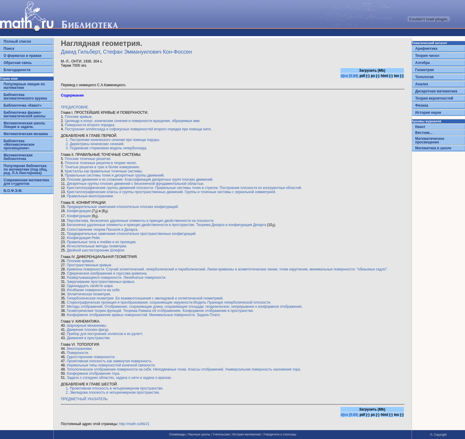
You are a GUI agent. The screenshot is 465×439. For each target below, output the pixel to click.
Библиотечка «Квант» (23, 105)
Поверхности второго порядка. (90, 125)
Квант (420, 127)
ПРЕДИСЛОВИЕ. (75, 107)
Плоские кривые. (79, 117)
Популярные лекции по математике (24, 86)
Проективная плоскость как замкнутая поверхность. (109, 361)
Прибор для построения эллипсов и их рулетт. (105, 334)
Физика (421, 105)
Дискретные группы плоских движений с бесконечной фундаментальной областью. (135, 184)
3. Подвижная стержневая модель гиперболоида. (106, 148)
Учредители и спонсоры (279, 434)
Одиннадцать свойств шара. (90, 286)
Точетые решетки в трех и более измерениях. (102, 167)
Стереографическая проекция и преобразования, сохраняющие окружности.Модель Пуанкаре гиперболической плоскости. (169, 302)
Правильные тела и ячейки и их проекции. (101, 242)
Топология (424, 77)
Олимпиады (177, 434)
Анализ (421, 84)
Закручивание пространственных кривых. (101, 282)
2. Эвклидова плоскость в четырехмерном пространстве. (113, 392)
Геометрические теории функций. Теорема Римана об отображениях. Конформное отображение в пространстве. (160, 311)
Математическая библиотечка (18, 157)
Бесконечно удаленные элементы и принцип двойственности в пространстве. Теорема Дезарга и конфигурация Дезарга (166, 225)
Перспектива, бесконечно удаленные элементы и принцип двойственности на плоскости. (140, 221)
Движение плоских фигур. (88, 330)
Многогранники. (80, 349)
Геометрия (424, 70)
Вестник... (423, 133)
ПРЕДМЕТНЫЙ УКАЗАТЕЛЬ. (85, 399)
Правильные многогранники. (90, 196)
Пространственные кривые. (89, 265)
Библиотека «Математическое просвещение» (19, 144)
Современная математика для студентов (26, 182)
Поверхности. (78, 353)
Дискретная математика (436, 91)
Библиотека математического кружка (25, 96)
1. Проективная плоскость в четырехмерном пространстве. (115, 388)
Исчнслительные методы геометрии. (97, 246)
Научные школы (199, 434)
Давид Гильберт (80, 52)
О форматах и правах (23, 56)
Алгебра (422, 63)
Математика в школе (433, 148)
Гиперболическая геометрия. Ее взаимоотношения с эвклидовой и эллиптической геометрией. (145, 298)
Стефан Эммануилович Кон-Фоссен (147, 52)
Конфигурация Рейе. (84, 238)
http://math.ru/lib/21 (134, 424)
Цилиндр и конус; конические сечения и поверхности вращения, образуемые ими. (132, 121)
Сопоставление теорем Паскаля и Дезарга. (102, 229)
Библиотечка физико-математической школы (24, 114)
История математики (246, 434)
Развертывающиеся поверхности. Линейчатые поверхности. (116, 277)
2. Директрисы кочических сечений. (95, 144)
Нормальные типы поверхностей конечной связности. (111, 365)
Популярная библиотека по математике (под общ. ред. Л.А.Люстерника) (25, 169)
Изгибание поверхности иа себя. (93, 290)
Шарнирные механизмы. (87, 325)
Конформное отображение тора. (93, 373)
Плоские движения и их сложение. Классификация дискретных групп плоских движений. (140, 179)
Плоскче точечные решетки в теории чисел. (101, 163)
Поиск (9, 49)
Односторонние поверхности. (91, 357)
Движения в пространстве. (89, 338)
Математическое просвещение (429, 140)
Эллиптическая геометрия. (89, 294)
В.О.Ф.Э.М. (13, 191)
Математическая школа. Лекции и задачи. (25, 125)
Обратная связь (18, 63)
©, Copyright (438, 434)
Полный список (17, 41)
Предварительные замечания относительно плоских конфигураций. (123, 207)
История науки (428, 112)
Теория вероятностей (434, 98)
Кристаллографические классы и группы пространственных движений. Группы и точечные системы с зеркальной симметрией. (171, 192)
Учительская (221, 434)
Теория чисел (427, 56)
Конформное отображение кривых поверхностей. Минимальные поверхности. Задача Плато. (144, 315)
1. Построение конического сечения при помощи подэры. (113, 140)
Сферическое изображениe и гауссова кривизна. (107, 273)
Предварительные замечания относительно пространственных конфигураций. (131, 234)
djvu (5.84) (349, 76)
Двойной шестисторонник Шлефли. (96, 250)
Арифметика (426, 49)
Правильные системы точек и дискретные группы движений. (115, 175)
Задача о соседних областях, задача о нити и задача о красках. (119, 378)
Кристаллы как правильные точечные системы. (104, 171)
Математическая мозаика (26, 134)
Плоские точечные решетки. (88, 159)
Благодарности (17, 70)
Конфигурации (79, 211)
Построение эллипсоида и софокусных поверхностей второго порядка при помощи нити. (138, 129)
